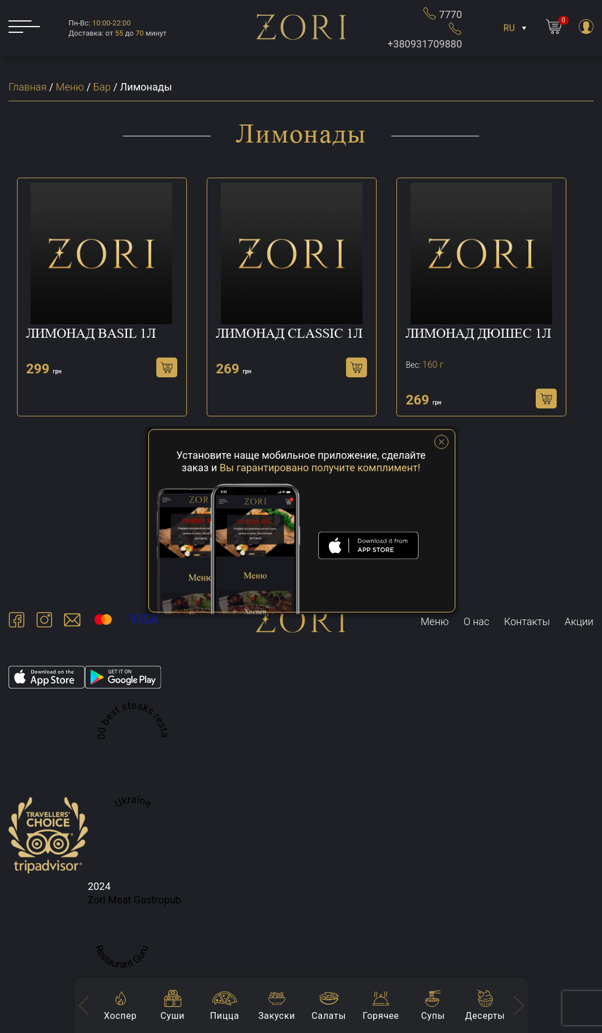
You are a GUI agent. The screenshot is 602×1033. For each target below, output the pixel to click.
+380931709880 (424, 35)
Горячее (380, 1015)
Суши (172, 1015)
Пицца (225, 1015)
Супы (433, 1015)
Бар (102, 87)
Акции (579, 621)
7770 (442, 13)
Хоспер (120, 1015)
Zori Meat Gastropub (134, 900)
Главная (27, 87)
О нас (476, 621)
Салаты (328, 1015)
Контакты (527, 621)
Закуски (276, 1015)
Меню (70, 87)
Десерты (485, 1015)
